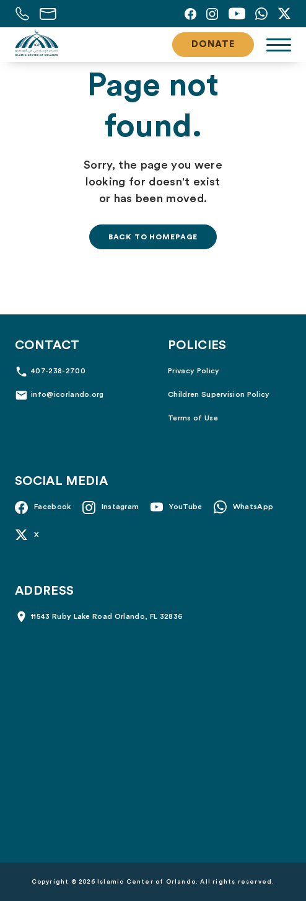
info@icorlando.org (67, 394)
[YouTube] (236, 13)
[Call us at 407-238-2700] (22, 13)
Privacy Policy (193, 371)
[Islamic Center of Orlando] (36, 42)
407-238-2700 (58, 371)
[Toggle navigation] (278, 44)
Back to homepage (153, 237)
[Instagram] (212, 13)
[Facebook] (190, 13)
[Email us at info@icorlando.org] (48, 13)
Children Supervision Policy (219, 394)
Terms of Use (193, 418)
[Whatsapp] (261, 13)
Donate (213, 44)
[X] (284, 13)
